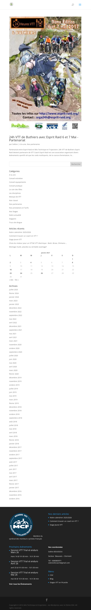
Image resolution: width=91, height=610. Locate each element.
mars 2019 (13, 399)
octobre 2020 (14, 348)
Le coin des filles (15, 189)
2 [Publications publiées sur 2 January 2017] (10, 262)
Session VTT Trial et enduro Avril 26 (24, 562)
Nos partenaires (33, 144)
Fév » (17, 280)
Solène (15, 144)
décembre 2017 (15, 447)
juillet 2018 (13, 425)
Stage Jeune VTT (15, 239)
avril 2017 (13, 476)
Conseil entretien (16, 178)
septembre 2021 (15, 330)
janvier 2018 (14, 443)
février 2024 (14, 293)
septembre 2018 (15, 418)
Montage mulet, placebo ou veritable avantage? (28, 247)
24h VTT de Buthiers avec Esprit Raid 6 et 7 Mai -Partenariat (43, 138)
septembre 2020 (15, 352)
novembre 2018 (15, 410)
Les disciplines (15, 193)
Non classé (13, 200)
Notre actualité (15, 215)
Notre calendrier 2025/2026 (20, 232)
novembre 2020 (15, 344)
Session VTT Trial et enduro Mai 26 (24, 573)
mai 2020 (12, 363)
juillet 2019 (13, 389)
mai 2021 (12, 333)
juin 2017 (12, 469)
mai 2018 (12, 429)
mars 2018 (13, 436)
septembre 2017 (15, 458)
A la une (23, 144)
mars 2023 (13, 301)
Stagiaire (12, 219)
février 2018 (14, 440)
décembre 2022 (15, 308)
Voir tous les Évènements (20, 584)
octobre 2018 (14, 414)
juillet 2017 (13, 465)
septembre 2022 (15, 315)
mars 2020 (13, 370)
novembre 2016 (15, 495)
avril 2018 (13, 432)
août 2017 (13, 462)
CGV (51, 575)
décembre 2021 (15, 326)
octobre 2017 (14, 454)
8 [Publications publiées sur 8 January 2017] (72, 262)
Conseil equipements (17, 182)
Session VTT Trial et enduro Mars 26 (24, 551)
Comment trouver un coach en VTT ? (23, 236)
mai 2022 (12, 319)
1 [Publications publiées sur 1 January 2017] (72, 259)
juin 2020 (12, 359)
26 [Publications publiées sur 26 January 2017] (42, 273)
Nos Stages (13, 211)
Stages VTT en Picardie (59, 582)
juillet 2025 (13, 289)
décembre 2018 (15, 407)
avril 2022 (13, 322)
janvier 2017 (14, 487)
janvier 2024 (14, 297)
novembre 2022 (15, 311)
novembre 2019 (15, 381)
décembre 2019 (15, 377)
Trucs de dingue (15, 222)
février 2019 (14, 403)
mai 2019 (12, 396)
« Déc (11, 280)
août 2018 (13, 421)
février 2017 (14, 484)
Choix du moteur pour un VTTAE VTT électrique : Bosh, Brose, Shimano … (38, 243)
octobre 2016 (14, 499)
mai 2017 (12, 473)
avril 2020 (13, 366)
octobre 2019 (14, 385)
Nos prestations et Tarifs (19, 208)
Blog (51, 579)
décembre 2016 (15, 491)
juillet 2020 (13, 355)
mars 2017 (13, 480)
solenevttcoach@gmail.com (59, 563)
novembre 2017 (15, 451)
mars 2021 (13, 341)
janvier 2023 (14, 304)
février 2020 (14, 374)
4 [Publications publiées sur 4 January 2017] (30, 262)
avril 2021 (13, 337)
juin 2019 (12, 392)
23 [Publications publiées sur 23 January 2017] (11, 273)
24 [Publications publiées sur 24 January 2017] (21, 273)
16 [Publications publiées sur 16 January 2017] (11, 269)
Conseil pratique (15, 186)
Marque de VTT (15, 197)
